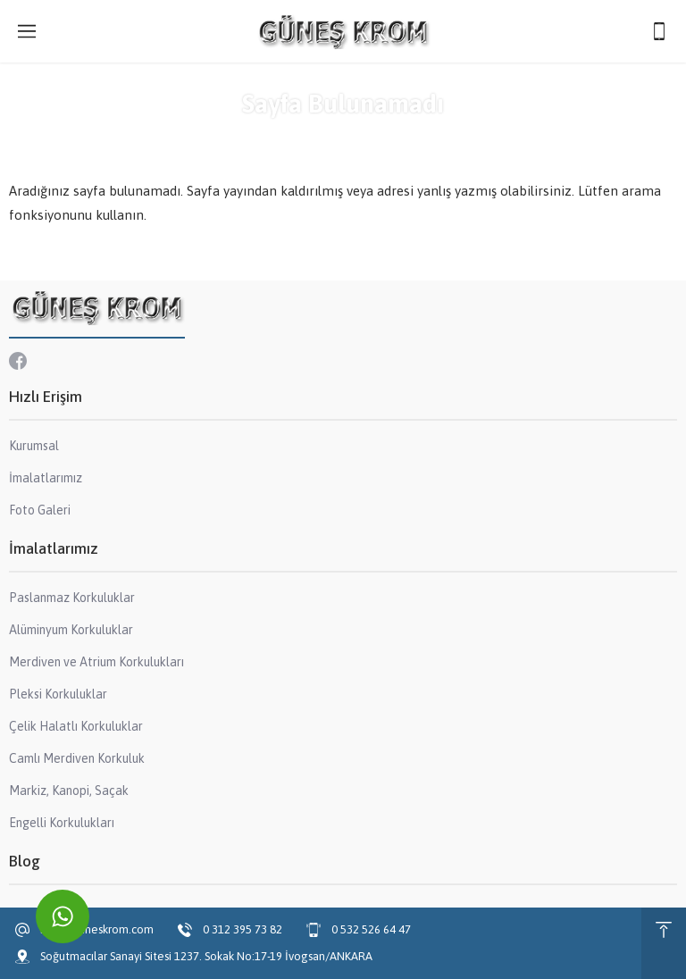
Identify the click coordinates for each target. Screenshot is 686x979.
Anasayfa (287, 136)
